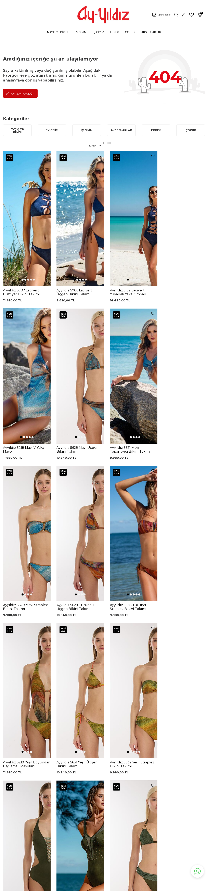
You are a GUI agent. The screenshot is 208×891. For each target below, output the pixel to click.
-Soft (82, 887)
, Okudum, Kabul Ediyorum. (48, 738)
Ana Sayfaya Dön (20, 93)
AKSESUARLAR (151, 32)
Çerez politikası (138, 771)
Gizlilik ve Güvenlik (105, 807)
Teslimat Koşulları (104, 801)
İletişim (133, 789)
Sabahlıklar (27, 818)
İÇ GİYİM (98, 32)
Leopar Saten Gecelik (65, 820)
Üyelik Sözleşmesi (104, 781)
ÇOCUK (130, 32)
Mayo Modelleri (31, 769)
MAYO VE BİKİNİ (57, 32)
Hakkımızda (136, 783)
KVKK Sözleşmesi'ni (40, 736)
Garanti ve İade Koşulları (102, 788)
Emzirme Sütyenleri (34, 812)
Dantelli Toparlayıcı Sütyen (69, 770)
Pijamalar (26, 787)
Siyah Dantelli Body (69, 800)
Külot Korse (64, 813)
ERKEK (114, 32)
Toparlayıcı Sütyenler (34, 793)
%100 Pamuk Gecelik (65, 806)
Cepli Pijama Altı (67, 827)
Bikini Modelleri (31, 775)
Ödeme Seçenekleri (106, 813)
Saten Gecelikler (31, 800)
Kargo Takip (100, 775)
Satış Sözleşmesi (103, 795)
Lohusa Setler (30, 806)
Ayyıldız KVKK (137, 765)
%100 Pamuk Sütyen (65, 785)
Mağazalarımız (138, 777)
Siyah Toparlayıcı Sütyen (67, 777)
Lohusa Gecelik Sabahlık (67, 793)
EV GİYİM (81, 32)
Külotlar (25, 781)
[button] (19, 213)
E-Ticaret (92, 887)
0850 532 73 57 (102, 769)
